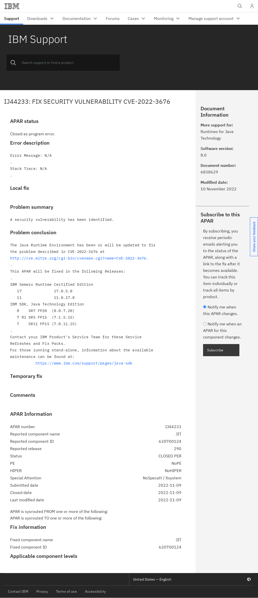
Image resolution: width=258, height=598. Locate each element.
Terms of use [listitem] (66, 591)
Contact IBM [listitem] (18, 591)
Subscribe (215, 350)
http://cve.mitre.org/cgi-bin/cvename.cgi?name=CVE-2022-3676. (79, 258)
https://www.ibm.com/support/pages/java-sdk (84, 363)
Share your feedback (254, 237)
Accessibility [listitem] (95, 591)
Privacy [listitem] (42, 591)
